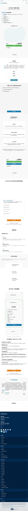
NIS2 (2, 476)
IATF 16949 (3, 482)
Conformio (3, 437)
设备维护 (20, 66)
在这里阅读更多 (20, 364)
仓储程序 (17, 66)
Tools (2, 452)
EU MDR (2, 481)
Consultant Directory (4, 457)
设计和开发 (13, 66)
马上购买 (14, 161)
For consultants (3, 485)
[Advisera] (3, 3)
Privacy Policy (11, 505)
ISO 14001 (2, 466)
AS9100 (2, 484)
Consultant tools (3, 493)
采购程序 (14, 66)
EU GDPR (2, 479)
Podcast (2, 454)
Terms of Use (3, 496)
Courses (2, 440)
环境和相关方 (7, 66)
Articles (2, 448)
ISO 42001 (2, 463)
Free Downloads (3, 451)
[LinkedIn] (1, 430)
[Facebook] (5, 430)
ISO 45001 (2, 468)
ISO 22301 (2, 474)
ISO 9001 (2, 465)
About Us (2, 491)
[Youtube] (8, 430)
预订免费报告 (14, 220)
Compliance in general (4, 487)
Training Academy (4, 443)
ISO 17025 (2, 471)
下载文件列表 (14, 111)
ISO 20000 (2, 473)
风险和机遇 (10, 66)
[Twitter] (3, 430)
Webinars (2, 449)
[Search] (23, 0)
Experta (2, 442)
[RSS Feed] (10, 430)
